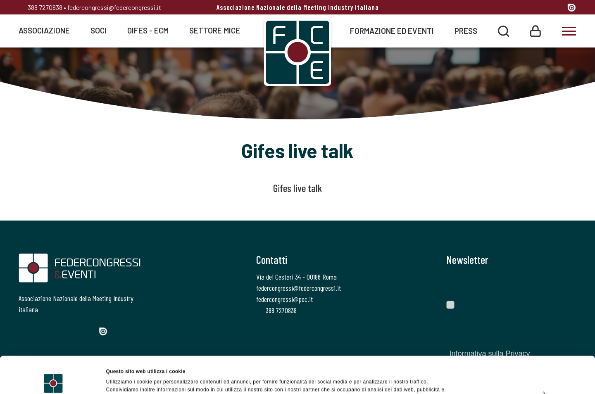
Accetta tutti (526, 337)
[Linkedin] (541, 8)
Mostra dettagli (124, 379)
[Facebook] (496, 8)
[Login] (535, 30)
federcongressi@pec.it (284, 299)
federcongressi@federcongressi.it (114, 7)
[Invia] (564, 282)
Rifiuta (525, 375)
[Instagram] (526, 8)
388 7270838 (40, 7)
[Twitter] (511, 8)
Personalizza (526, 356)
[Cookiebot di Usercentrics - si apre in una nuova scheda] (53, 379)
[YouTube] (557, 8)
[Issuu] (571, 7)
